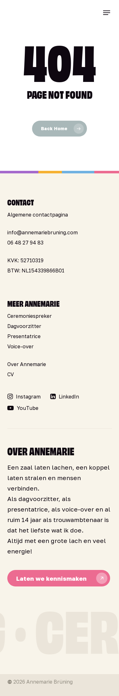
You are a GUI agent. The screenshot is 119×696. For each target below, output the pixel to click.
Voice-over (20, 346)
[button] (106, 13)
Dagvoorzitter (24, 326)
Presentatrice (24, 336)
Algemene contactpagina (37, 214)
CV (10, 374)
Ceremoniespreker (29, 316)
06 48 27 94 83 (25, 242)
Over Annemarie (26, 364)
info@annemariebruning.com (42, 232)
